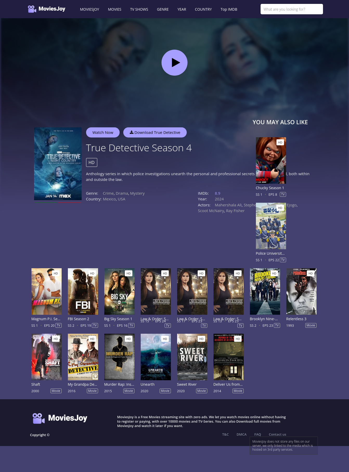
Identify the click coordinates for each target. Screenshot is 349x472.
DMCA (242, 434)
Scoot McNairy (211, 210)
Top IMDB (229, 9)
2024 (219, 198)
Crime (108, 193)
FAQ (257, 434)
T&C (225, 434)
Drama (122, 193)
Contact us (277, 434)
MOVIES (114, 9)
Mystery (137, 193)
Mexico (109, 198)
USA (121, 198)
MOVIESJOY (89, 9)
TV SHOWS (139, 9)
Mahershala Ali (228, 204)
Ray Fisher (235, 210)
